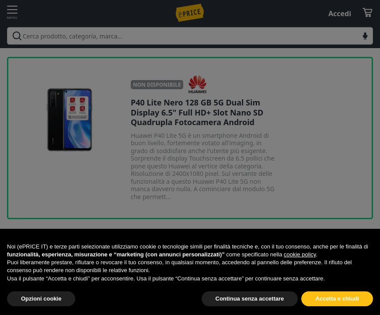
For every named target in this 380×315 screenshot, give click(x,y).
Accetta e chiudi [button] (337, 298)
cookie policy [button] (300, 254)
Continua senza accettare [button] (250, 298)
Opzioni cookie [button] (41, 298)
